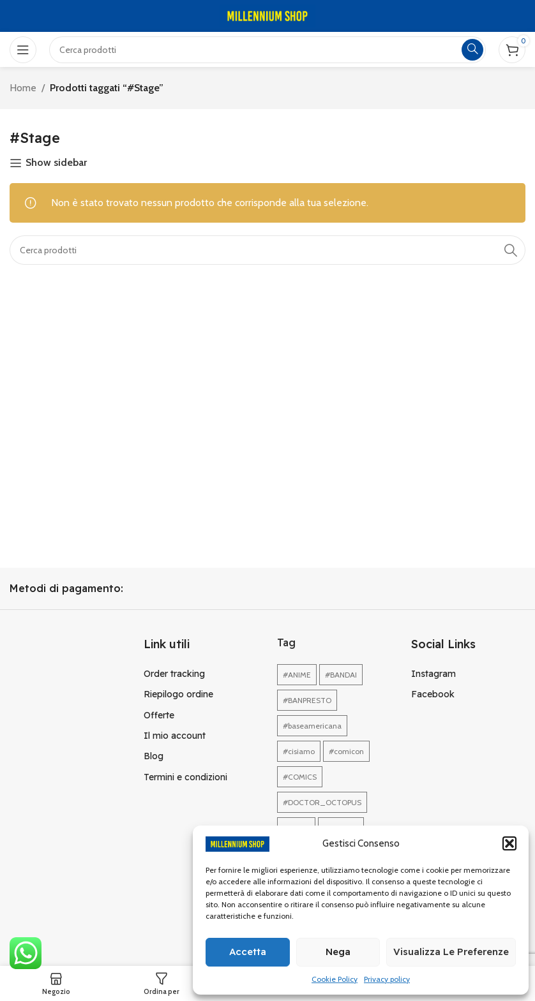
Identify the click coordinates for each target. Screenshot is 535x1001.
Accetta (247, 951)
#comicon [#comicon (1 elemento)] (346, 751)
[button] (509, 843)
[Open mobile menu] (23, 50)
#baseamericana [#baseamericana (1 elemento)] (312, 725)
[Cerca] (267, 250)
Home (23, 88)
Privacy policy (387, 979)
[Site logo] (267, 15)
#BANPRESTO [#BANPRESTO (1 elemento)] (307, 700)
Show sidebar (56, 163)
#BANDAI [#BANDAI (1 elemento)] (341, 674)
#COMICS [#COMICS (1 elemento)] (300, 777)
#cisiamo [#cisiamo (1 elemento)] (299, 751)
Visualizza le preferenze (451, 951)
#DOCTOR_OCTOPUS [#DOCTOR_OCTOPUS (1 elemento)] (322, 802)
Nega (338, 951)
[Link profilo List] (201, 674)
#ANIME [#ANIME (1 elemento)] (297, 674)
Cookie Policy (335, 979)
